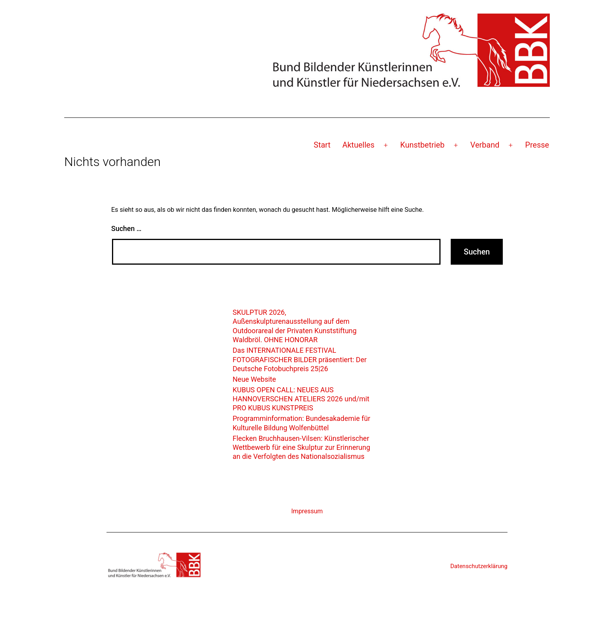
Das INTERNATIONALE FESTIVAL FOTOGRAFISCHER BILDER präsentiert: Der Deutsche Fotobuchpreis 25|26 (300, 359)
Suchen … (126, 228)
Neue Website (254, 379)
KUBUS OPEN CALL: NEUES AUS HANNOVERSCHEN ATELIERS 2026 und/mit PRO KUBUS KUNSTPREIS (301, 399)
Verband (484, 145)
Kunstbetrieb (422, 145)
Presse (537, 145)
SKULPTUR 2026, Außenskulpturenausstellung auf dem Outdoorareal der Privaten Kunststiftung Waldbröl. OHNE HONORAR (295, 326)
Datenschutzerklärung (478, 566)
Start (322, 145)
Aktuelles (358, 145)
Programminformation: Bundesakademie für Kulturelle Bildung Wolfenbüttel (301, 422)
